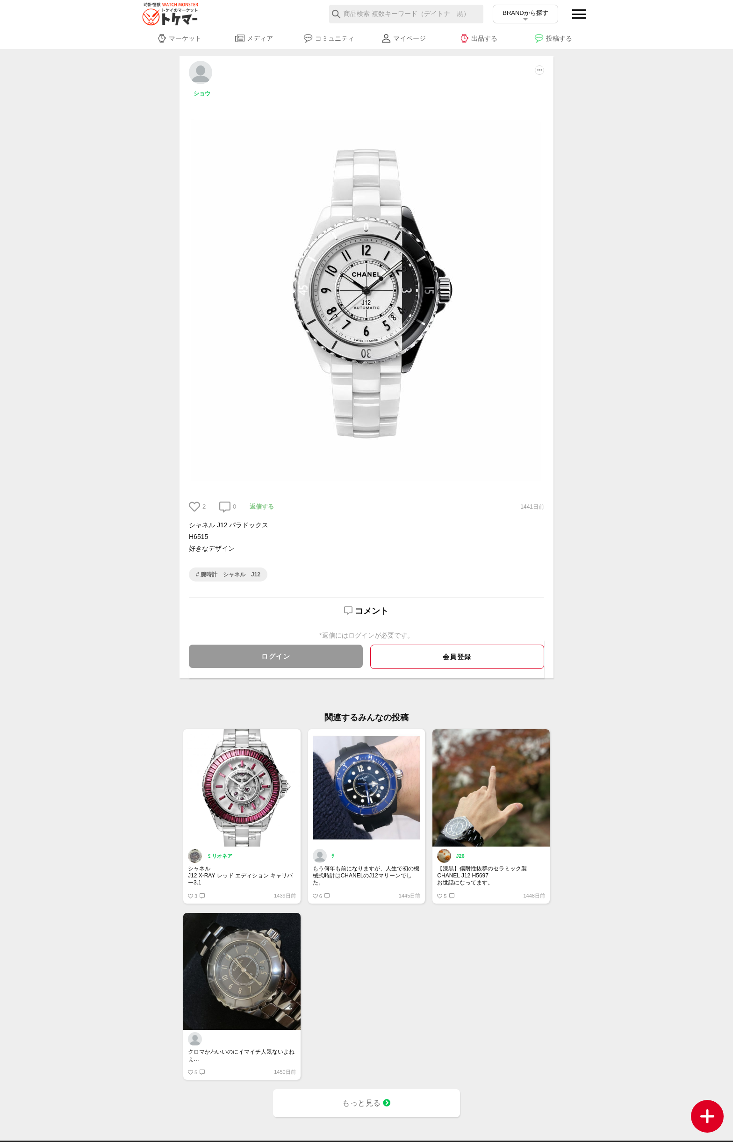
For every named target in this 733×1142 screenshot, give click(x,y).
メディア (254, 38)
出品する (478, 38)
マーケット (179, 38)
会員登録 (457, 657)
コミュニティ (328, 38)
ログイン (275, 656)
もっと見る (366, 1103)
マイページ (403, 38)
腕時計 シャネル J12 (229, 574)
